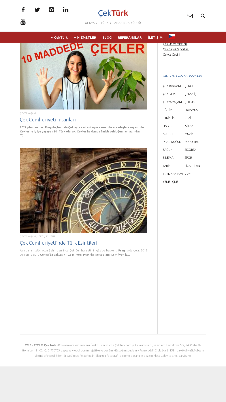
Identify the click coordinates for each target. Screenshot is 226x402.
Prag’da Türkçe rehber (178, 68)
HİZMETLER (86, 40)
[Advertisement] (184, 298)
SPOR (188, 193)
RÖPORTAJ (192, 177)
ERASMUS (191, 145)
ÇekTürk (61, 40)
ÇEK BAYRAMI (172, 121)
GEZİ (40, 272)
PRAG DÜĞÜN (172, 177)
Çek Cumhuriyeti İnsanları (48, 155)
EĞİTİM (167, 145)
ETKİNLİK (169, 153)
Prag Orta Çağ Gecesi (177, 63)
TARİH (167, 201)
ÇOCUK (190, 137)
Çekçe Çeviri (171, 90)
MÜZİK (189, 169)
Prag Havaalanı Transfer (179, 74)
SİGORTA (190, 185)
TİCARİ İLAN (192, 201)
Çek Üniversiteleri (175, 79)
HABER (167, 161)
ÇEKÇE (189, 121)
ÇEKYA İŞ (190, 129)
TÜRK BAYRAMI (173, 209)
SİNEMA (168, 193)
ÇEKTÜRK (169, 129)
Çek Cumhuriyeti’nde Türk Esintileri (58, 278)
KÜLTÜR (50, 272)
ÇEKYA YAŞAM (28, 148)
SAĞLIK (167, 185)
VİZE (188, 209)
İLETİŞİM (155, 40)
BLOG (107, 40)
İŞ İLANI (189, 161)
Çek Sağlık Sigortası (176, 84)
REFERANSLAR (130, 40)
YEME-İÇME (171, 217)
